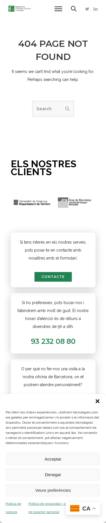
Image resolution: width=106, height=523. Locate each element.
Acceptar (53, 459)
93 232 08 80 (53, 341)
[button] (97, 401)
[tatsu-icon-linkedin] (96, 9)
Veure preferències (53, 490)
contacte (53, 277)
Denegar (53, 474)
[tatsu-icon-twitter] (87, 9)
